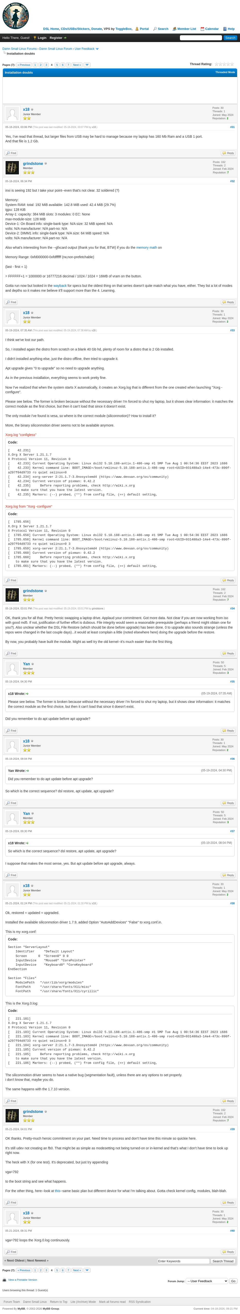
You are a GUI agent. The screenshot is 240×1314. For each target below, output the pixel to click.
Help (231, 29)
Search (163, 29)
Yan (26, 664)
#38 (232, 903)
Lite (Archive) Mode (83, 1302)
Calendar (212, 29)
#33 (232, 330)
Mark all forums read (112, 1302)
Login (42, 38)
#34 (232, 608)
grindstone (33, 164)
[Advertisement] (120, 90)
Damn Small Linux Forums (19, 49)
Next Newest (36, 1260)
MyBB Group (51, 1308)
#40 (232, 1230)
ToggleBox (123, 29)
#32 (232, 181)
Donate (96, 29)
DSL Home (51, 29)
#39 (232, 1129)
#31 (232, 127)
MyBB (21, 1308)
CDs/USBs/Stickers (75, 29)
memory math (146, 247)
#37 (232, 831)
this (57, 1191)
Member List (186, 29)
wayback (59, 286)
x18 (26, 109)
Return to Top (58, 1302)
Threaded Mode (225, 72)
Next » (77, 64)
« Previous (24, 64)
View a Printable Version (22, 1279)
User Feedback (84, 49)
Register (56, 38)
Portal (144, 29)
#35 (232, 681)
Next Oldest (15, 1260)
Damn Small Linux (35, 1302)
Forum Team (12, 1302)
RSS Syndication (140, 1302)
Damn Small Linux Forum (55, 49)
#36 (232, 758)
